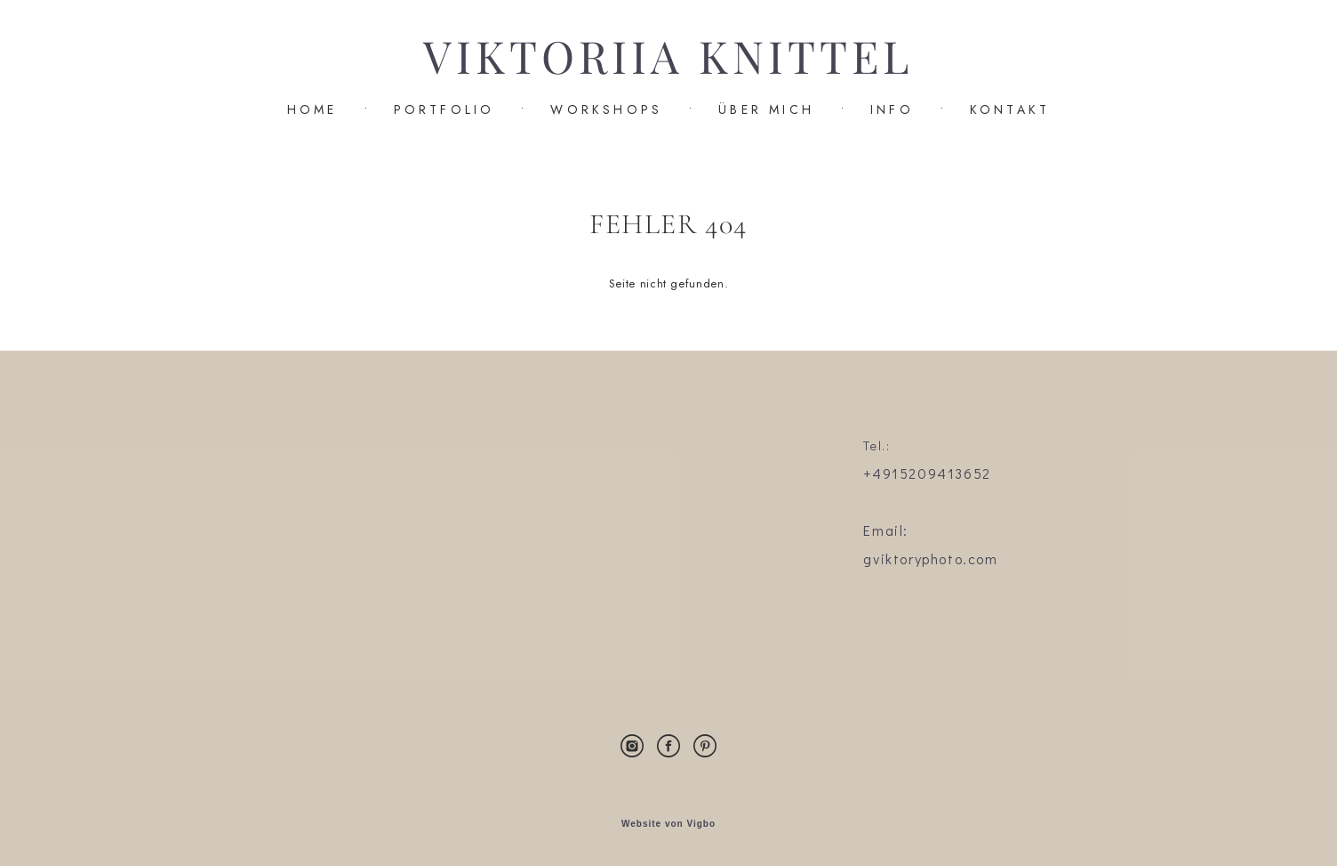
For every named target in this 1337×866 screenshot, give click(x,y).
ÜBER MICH (766, 109)
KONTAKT (1010, 109)
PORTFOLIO (444, 109)
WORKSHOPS (606, 109)
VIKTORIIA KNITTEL (668, 58)
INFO (892, 109)
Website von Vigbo (668, 824)
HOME (312, 109)
